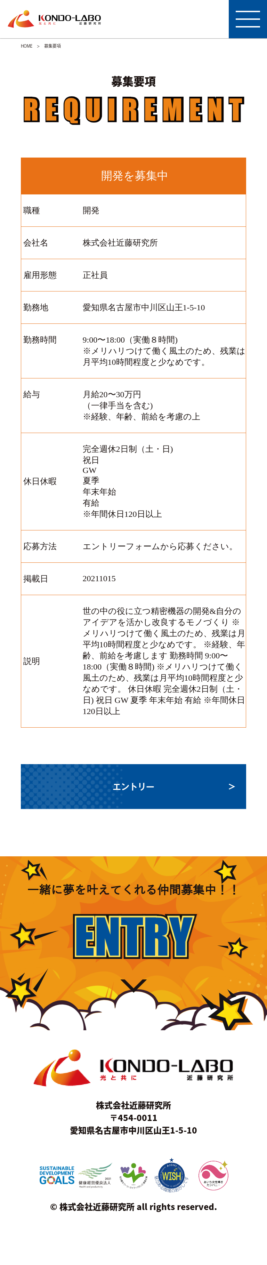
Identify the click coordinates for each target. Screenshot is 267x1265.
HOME (26, 46)
